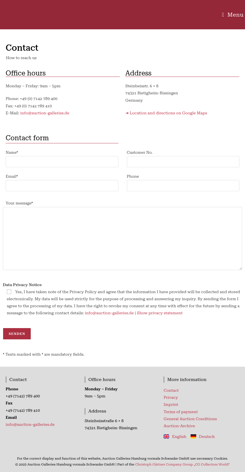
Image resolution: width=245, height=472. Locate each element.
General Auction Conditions (190, 419)
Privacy (171, 397)
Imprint (171, 404)
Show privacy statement (159, 313)
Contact (171, 390)
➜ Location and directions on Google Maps (166, 113)
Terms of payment (181, 411)
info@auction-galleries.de (44, 113)
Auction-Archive (179, 426)
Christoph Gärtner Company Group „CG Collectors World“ (182, 464)
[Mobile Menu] (233, 14)
